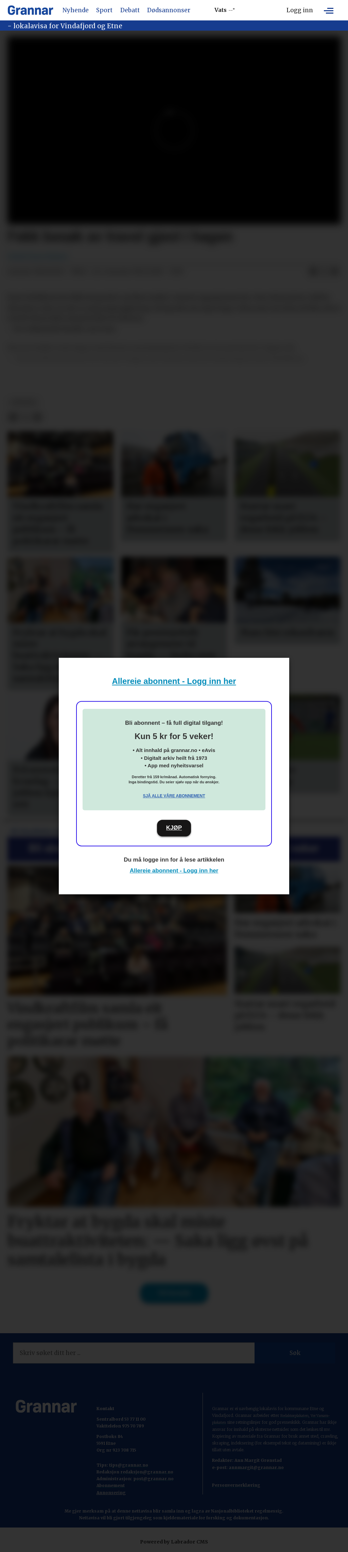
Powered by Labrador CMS (174, 1542)
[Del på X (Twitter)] (324, 272)
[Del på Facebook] (313, 272)
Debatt (130, 10)
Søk (295, 1353)
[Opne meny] (328, 10)
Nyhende (76, 10)
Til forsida (174, 1293)
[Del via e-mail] (335, 272)
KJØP (174, 827)
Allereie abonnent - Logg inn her (174, 681)
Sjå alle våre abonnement (174, 796)
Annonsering (111, 1492)
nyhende (23, 402)
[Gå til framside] (30, 10)
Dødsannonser (168, 10)
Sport (104, 10)
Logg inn (299, 10)
